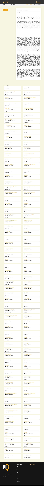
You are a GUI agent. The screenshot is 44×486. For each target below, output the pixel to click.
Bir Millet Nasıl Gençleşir (9, 382)
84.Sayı (28, 388)
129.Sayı (28, 277)
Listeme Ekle (5, 9)
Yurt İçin (6, 158)
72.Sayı (9, 366)
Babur (25, 119)
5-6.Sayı (29, 433)
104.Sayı (9, 204)
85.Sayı (9, 394)
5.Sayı (28, 98)
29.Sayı (9, 165)
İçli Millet (25, 337)
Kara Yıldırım (7, 415)
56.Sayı (9, 327)
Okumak (6, 259)
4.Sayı (10, 433)
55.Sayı (28, 321)
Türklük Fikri (7, 136)
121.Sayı (28, 249)
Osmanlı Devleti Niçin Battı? (28, 287)
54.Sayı (9, 321)
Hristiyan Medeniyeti (27, 320)
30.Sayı (28, 165)
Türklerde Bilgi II (26, 225)
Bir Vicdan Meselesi (8, 147)
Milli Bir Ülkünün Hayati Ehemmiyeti (29, 309)
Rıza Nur (25, 432)
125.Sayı (28, 265)
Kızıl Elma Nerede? (27, 449)
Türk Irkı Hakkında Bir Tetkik (9, 309)
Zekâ (6, 449)
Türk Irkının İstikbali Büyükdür (28, 108)
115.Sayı (28, 232)
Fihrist (22, 1)
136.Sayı (28, 293)
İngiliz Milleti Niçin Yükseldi (28, 181)
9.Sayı (11, 310)
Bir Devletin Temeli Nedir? (9, 164)
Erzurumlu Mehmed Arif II (9, 443)
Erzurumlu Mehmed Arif (27, 438)
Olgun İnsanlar (26, 315)
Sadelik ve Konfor (26, 304)
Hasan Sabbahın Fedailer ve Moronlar (11, 404)
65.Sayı (28, 349)
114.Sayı (9, 232)
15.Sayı (9, 154)
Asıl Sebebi (7, 371)
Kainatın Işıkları (26, 415)
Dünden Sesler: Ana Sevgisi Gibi (10, 91)
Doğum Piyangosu (8, 354)
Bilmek (25, 253)
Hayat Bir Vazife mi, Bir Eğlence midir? (29, 164)
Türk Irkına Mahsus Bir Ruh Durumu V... (11, 130)
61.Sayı (9, 338)
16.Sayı (30, 126)
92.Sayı (28, 411)
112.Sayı (9, 226)
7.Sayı (30, 115)
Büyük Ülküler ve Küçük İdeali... (28, 142)
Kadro (17, 475)
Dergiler (15, 1)
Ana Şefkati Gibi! (26, 125)
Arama (25, 1)
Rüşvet (25, 91)
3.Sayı (9, 98)
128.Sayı (9, 277)
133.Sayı (9, 288)
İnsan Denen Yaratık (8, 376)
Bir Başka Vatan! (26, 421)
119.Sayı (28, 243)
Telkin (6, 253)
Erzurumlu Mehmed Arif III (28, 443)
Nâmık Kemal (7, 108)
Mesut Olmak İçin (8, 326)
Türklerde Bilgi (7, 225)
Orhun (25, 137)
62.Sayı (9, 182)
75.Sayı (28, 372)
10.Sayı (27, 137)
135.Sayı (9, 293)
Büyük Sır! (25, 270)
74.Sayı (9, 372)
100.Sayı (9, 193)
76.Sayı (9, 377)
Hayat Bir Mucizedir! (27, 248)
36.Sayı (28, 176)
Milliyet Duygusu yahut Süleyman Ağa (11, 315)
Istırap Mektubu (26, 348)
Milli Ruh (6, 432)
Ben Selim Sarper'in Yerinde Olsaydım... (30, 97)
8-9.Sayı (11, 439)
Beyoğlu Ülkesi (26, 410)
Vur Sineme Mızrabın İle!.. (9, 248)
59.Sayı (28, 92)
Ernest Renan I (26, 197)
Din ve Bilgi (25, 292)
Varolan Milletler (26, 298)
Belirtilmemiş (7, 114)
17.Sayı (11, 131)
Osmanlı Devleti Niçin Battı (28, 281)
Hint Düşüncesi (7, 276)
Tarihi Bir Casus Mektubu (9, 197)
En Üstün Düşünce (8, 337)
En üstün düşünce (8, 181)
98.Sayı (9, 187)
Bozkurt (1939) (7, 310)
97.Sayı (28, 182)
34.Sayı (9, 176)
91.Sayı (9, 411)
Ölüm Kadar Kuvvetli (27, 147)
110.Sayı (9, 221)
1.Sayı (11, 109)
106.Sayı (9, 210)
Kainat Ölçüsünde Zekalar (28, 220)
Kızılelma (6, 87)
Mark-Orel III (26, 209)
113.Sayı (28, 226)
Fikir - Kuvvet (7, 175)
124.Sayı (9, 265)
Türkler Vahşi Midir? (27, 114)
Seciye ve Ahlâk (7, 320)
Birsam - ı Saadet (8, 153)
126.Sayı (9, 271)
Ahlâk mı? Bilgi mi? (8, 359)
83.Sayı (9, 388)
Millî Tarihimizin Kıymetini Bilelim (29, 382)
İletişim (35, 1)
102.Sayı (9, 198)
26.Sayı (28, 159)
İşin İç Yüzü (25, 365)
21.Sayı (28, 310)
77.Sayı (28, 377)
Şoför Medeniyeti (26, 387)
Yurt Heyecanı (7, 387)
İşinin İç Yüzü (7, 365)
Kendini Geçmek (7, 343)
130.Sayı (9, 282)
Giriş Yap (39, 1)
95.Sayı (28, 416)
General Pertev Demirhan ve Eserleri (29, 192)
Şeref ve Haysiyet (26, 359)
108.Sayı (9, 215)
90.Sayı (28, 405)
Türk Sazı (6, 137)
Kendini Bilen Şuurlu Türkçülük (28, 158)
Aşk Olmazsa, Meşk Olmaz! (28, 276)
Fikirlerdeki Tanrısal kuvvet (9, 438)
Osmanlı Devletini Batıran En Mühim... (11, 393)
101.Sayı (28, 193)
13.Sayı (27, 148)
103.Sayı (28, 198)
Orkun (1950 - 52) (8, 92)
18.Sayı (30, 130)
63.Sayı (28, 338)
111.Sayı (28, 221)
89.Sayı (9, 405)
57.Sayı (28, 327)
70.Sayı (28, 360)
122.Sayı (9, 254)
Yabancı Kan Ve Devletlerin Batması (10, 119)
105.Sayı (28, 204)
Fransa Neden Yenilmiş (27, 404)
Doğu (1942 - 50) (26, 455)
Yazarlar (18, 1)
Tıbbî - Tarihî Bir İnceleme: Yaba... (29, 153)
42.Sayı (30, 154)
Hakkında (31, 1)
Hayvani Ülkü (26, 454)
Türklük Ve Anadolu (8, 125)
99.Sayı (28, 187)
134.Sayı (28, 288)
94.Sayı (9, 416)
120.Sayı (9, 249)
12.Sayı (9, 87)
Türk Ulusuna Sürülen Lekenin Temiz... (11, 410)
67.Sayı (9, 355)
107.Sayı (28, 210)
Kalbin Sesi (25, 242)
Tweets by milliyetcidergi (32, 464)
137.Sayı (9, 299)
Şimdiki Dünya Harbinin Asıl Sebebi (29, 371)
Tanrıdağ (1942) (7, 109)
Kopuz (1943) (26, 422)
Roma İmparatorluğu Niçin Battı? (10, 214)
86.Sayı (28, 394)
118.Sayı (9, 243)
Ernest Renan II (7, 203)
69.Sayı (9, 360)
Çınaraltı (25, 92)
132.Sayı (28, 282)
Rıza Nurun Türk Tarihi (27, 136)
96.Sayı (9, 422)
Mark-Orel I (26, 203)
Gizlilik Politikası (18, 481)
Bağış (28, 1)
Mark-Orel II (7, 209)
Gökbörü (6, 98)
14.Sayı (11, 126)
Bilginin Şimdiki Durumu (9, 242)
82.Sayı (28, 383)
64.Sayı (12, 92)
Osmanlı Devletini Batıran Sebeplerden (11, 220)
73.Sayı (28, 366)
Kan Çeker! (7, 97)
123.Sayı (9, 260)
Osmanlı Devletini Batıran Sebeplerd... (11, 186)
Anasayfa (27, 4)
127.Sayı (28, 271)
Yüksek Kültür (26, 326)
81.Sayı (9, 383)
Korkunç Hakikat (8, 270)
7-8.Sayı (30, 455)
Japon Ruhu (26, 175)
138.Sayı (28, 299)
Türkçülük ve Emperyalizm (28, 354)
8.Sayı (11, 120)
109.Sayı (28, 215)
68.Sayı (28, 355)
